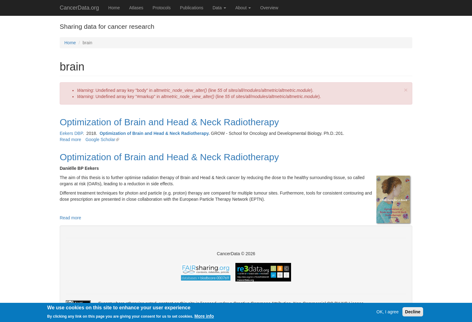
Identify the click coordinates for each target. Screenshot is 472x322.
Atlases (136, 7)
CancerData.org (79, 8)
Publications (192, 7)
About (243, 7)
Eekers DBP (71, 133)
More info (204, 316)
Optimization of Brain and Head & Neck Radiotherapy (169, 122)
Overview (269, 7)
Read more (70, 139)
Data (219, 7)
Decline (413, 312)
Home (114, 7)
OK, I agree (387, 312)
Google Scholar (102, 139)
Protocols (161, 7)
